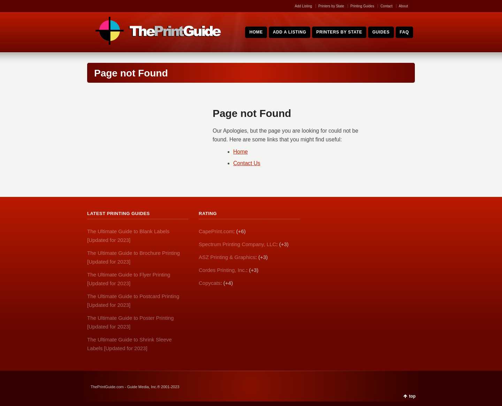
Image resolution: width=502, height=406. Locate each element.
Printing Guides (362, 6)
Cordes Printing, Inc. (222, 270)
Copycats (210, 283)
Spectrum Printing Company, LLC (237, 244)
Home (240, 152)
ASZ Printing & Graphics (227, 257)
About (403, 6)
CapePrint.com (216, 231)
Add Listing (303, 6)
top (412, 396)
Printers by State (331, 6)
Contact (386, 6)
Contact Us (246, 163)
